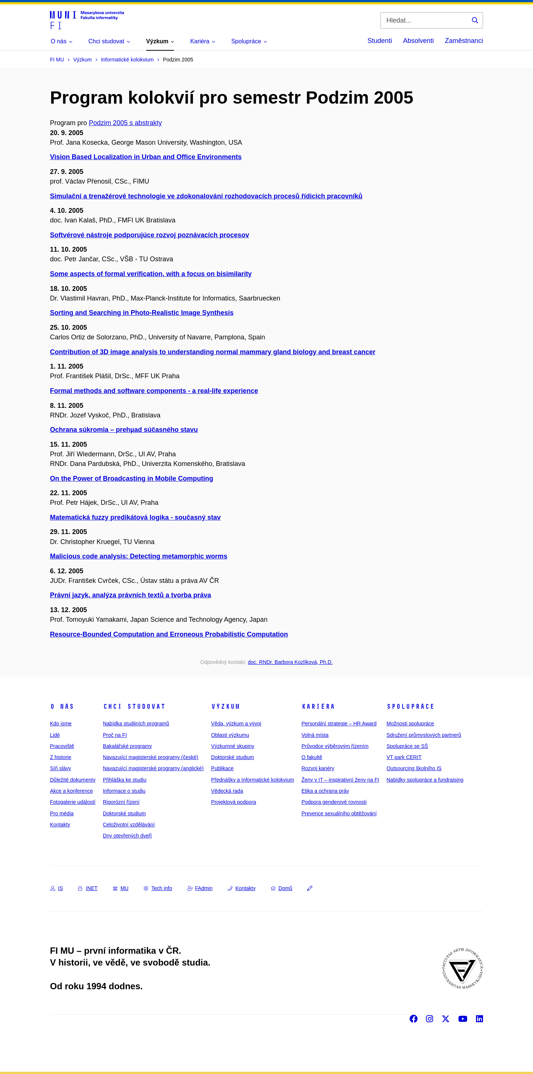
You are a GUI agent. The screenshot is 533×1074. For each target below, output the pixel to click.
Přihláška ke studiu (125, 780)
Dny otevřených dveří (127, 836)
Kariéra (318, 706)
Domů (281, 888)
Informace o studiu (124, 791)
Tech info (158, 888)
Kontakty (60, 825)
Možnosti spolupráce (410, 723)
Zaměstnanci (464, 40)
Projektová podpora (233, 802)
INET (88, 888)
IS (56, 888)
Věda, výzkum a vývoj (236, 723)
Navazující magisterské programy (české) (150, 757)
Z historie (60, 757)
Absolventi (418, 40)
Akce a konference (71, 791)
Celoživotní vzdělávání (129, 825)
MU (121, 888)
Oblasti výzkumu (230, 735)
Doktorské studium (124, 813)
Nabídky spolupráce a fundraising (424, 780)
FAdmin (199, 888)
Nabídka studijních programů (136, 723)
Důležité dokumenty (72, 780)
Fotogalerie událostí (72, 802)
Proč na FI (115, 735)
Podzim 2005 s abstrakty (125, 123)
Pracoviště (62, 746)
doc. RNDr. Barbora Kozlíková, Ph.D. (290, 662)
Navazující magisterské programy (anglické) (153, 768)
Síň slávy (60, 768)
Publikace (222, 768)
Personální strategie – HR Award (338, 723)
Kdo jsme (60, 723)
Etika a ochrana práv (325, 791)
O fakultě (311, 757)
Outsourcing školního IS (414, 768)
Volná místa (314, 735)
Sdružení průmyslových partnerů (423, 735)
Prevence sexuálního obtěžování (338, 813)
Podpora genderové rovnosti (333, 802)
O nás (62, 706)
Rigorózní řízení (121, 802)
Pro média (62, 813)
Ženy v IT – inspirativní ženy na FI (340, 780)
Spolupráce (410, 706)
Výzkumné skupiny (232, 746)
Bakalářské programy (127, 746)
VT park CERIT (404, 757)
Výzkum (225, 706)
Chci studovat (134, 706)
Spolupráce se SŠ (407, 746)
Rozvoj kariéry (317, 768)
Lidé (55, 735)
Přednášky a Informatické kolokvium (252, 780)
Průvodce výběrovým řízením (334, 746)
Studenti (380, 40)
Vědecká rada (227, 791)
